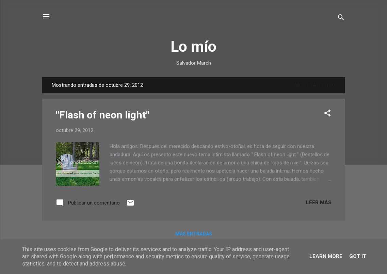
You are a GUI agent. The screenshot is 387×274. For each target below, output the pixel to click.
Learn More (325, 256)
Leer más (319, 202)
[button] (327, 114)
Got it (357, 256)
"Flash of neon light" (102, 115)
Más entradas (193, 234)
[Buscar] (341, 18)
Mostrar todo (315, 85)
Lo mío (193, 46)
